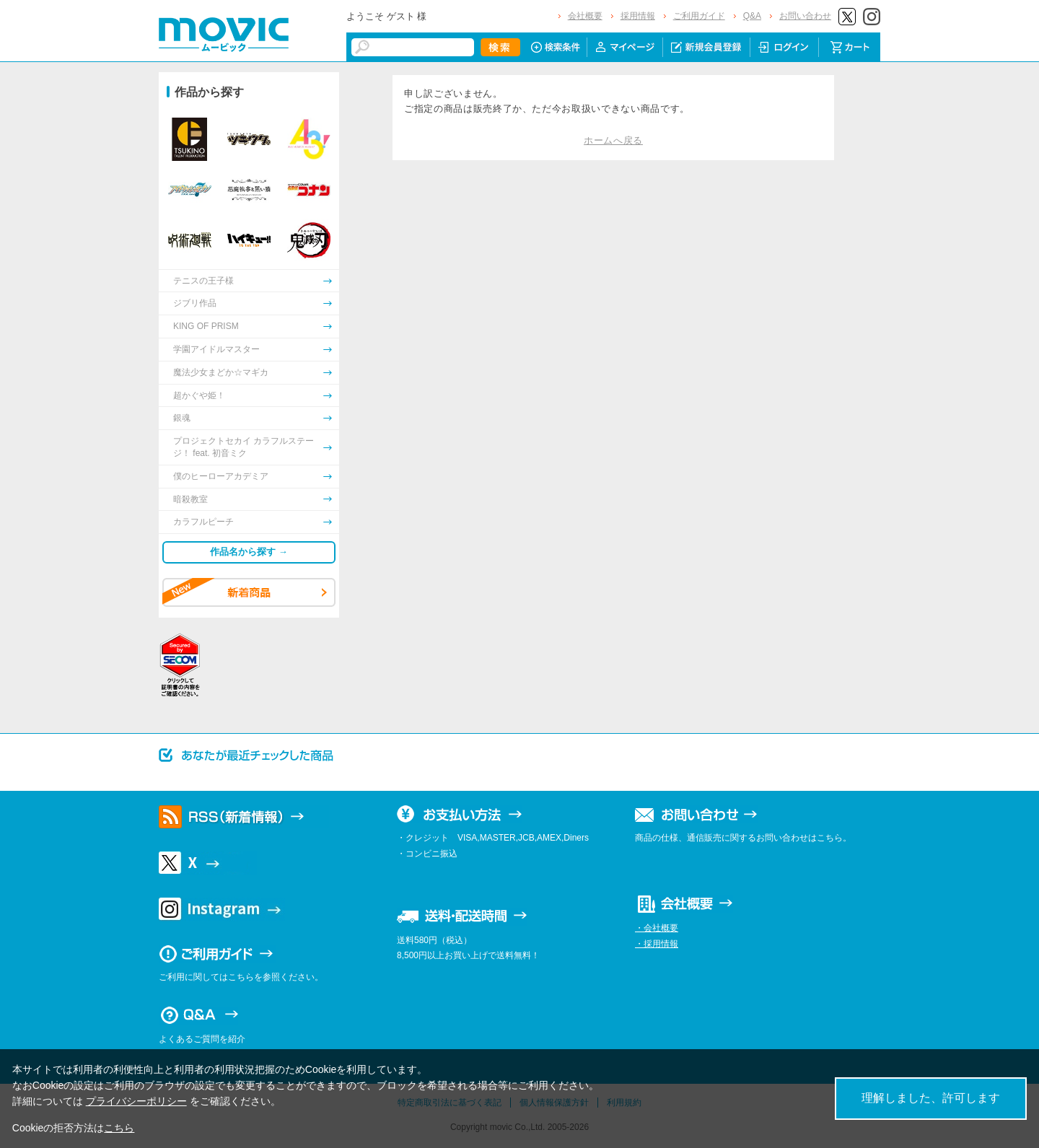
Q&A (752, 16)
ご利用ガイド (699, 16)
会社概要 (585, 16)
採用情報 (638, 16)
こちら (119, 1128)
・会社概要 (656, 928)
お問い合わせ (805, 16)
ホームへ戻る (613, 140)
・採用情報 (656, 944)
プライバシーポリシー (136, 1101)
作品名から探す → (249, 551)
